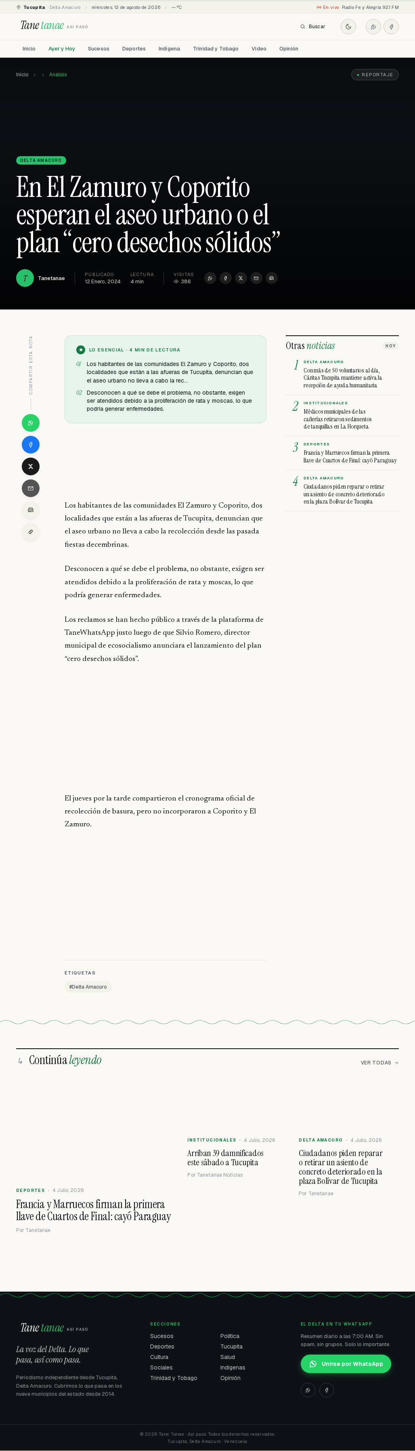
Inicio (29, 48)
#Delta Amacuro (88, 987)
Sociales (161, 1368)
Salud (227, 1357)
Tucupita (231, 1347)
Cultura (159, 1357)
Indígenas (232, 1368)
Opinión (288, 48)
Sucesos (98, 48)
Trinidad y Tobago (216, 48)
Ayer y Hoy (61, 48)
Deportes (134, 48)
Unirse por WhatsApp (346, 1364)
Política (229, 1336)
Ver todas (380, 1063)
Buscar (312, 26)
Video (259, 48)
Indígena (169, 48)
